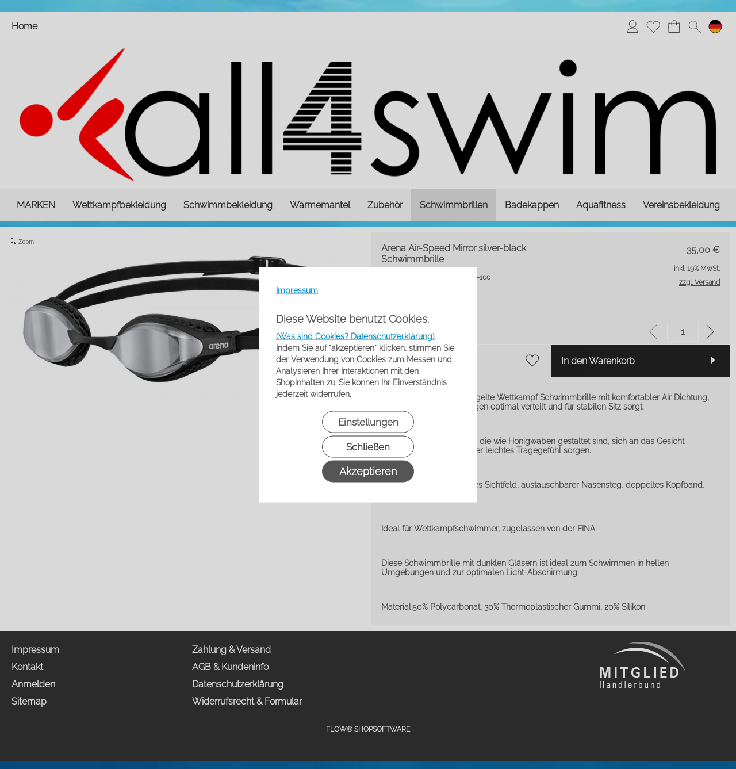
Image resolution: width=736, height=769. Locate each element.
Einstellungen (368, 421)
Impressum (297, 289)
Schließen (368, 446)
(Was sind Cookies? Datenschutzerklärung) (355, 335)
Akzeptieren (368, 471)
